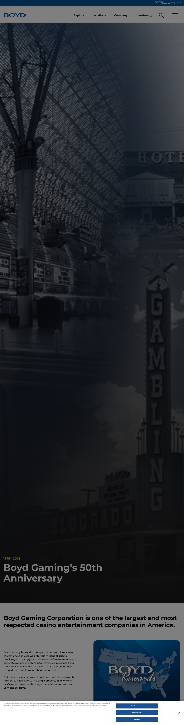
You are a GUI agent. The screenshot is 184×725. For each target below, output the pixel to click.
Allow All (137, 721)
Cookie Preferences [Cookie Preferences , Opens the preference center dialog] (137, 708)
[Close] (179, 714)
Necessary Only (137, 714)
